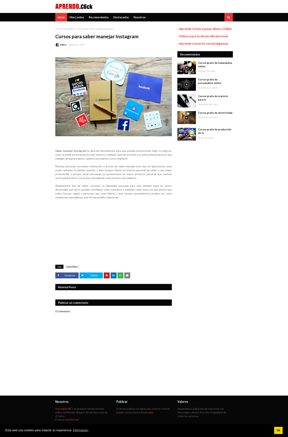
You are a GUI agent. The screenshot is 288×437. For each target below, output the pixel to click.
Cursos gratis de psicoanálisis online (209, 81)
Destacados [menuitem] (121, 17)
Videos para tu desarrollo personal (203, 36)
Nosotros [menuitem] (140, 17)
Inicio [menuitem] (61, 17)
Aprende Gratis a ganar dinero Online (205, 29)
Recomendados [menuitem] (99, 17)
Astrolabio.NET (64, 408)
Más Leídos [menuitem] (77, 17)
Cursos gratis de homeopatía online (215, 64)
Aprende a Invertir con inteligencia (203, 43)
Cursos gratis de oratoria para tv (213, 98)
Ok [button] (278, 430)
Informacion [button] (80, 430)
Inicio (58, 28)
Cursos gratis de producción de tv (214, 131)
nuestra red (71, 419)
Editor (63, 44)
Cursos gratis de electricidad (215, 112)
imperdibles (69, 28)
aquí (150, 412)
